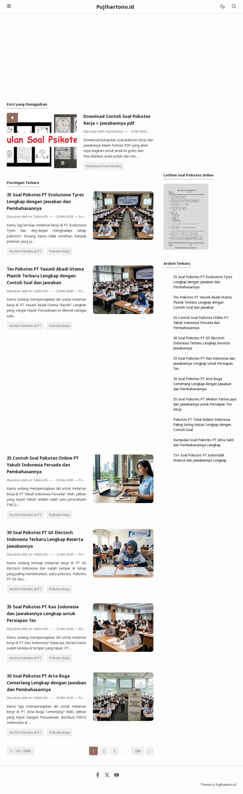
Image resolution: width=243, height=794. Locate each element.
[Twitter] (107, 776)
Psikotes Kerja (59, 251)
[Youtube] (116, 776)
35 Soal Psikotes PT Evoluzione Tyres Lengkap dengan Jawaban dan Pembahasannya (45, 201)
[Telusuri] (234, 6)
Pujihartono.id (226, 785)
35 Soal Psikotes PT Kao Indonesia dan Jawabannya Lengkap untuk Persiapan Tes (43, 613)
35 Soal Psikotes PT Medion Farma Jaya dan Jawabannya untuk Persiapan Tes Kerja (204, 404)
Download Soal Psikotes (103, 166)
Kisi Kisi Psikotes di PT (25, 251)
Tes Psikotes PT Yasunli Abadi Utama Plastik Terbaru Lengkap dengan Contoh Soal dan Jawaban (45, 275)
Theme (205, 785)
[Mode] (222, 7)
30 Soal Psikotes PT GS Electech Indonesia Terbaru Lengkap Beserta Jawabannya (45, 539)
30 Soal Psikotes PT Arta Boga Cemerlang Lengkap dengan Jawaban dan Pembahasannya (46, 682)
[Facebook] (97, 776)
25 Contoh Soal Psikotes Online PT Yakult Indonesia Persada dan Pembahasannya (43, 464)
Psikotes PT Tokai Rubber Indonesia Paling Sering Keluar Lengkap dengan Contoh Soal (202, 424)
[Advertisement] (121, 58)
